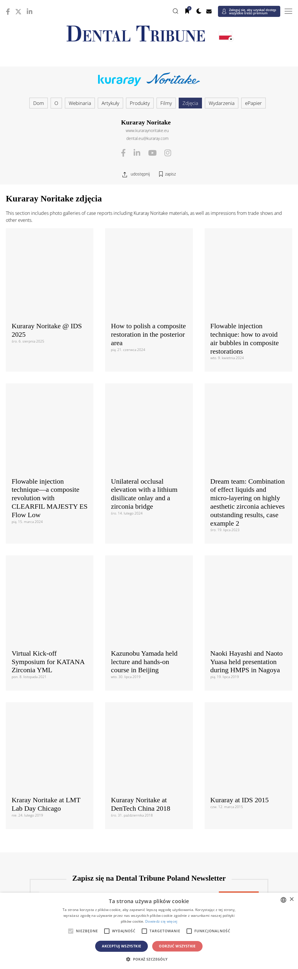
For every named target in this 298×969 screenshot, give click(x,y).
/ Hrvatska (53, 772)
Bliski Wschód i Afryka (149, 876)
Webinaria (80, 103)
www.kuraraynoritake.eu (147, 130)
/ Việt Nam (101, 856)
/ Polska (53, 798)
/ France (244, 772)
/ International (149, 693)
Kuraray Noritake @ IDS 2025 (47, 259)
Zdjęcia (190, 103)
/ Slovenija (53, 807)
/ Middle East (244, 886)
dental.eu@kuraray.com (147, 138)
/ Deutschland (53, 781)
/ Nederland (149, 789)
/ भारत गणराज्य (149, 847)
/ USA (149, 732)
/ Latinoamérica (244, 723)
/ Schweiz (53, 816)
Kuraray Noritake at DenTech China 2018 (140, 511)
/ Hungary (244, 781)
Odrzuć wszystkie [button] (177, 946)
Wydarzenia (222, 103)
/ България (244, 763)
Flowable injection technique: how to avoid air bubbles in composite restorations (244, 267)
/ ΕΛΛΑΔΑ (149, 781)
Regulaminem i (93, 632)
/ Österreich (53, 763)
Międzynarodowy (149, 683)
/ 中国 (53, 847)
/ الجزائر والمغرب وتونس (149, 889)
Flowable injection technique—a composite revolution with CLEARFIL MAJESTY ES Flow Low (50, 356)
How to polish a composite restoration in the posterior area (148, 263)
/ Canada (149, 723)
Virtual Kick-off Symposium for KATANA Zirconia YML (48, 449)
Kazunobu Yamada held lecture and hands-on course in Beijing (144, 439)
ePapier (253, 103)
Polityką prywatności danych (138, 632)
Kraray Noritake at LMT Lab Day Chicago (46, 520)
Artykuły (110, 103)
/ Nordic (244, 789)
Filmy (166, 103)
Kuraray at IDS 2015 (239, 516)
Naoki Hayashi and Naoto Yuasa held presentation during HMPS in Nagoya (246, 449)
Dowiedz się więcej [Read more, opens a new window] (161, 921)
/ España (244, 807)
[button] (148, 959)
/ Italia (53, 789)
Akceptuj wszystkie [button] (121, 946)
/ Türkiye (149, 816)
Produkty (140, 103)
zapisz (170, 174)
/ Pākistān (244, 847)
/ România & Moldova (244, 798)
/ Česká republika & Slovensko (148, 772)
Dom (38, 103)
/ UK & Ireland (244, 816)
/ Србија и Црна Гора (149, 807)
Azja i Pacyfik (149, 837)
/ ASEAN (197, 856)
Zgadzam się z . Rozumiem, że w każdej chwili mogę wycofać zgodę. (146, 635)
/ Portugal (148, 798)
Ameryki (149, 713)
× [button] (291, 899)
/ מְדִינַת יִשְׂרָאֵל (54, 886)
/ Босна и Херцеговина (149, 763)
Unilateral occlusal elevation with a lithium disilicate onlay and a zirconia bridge (144, 352)
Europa (149, 753)
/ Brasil (53, 723)
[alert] (149, 931)
